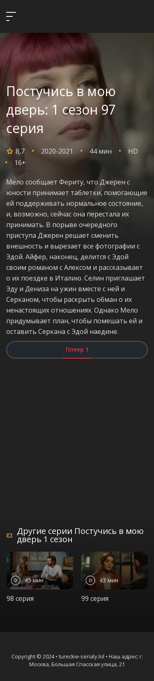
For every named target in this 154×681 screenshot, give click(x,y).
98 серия (20, 598)
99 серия (94, 598)
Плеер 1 (77, 349)
